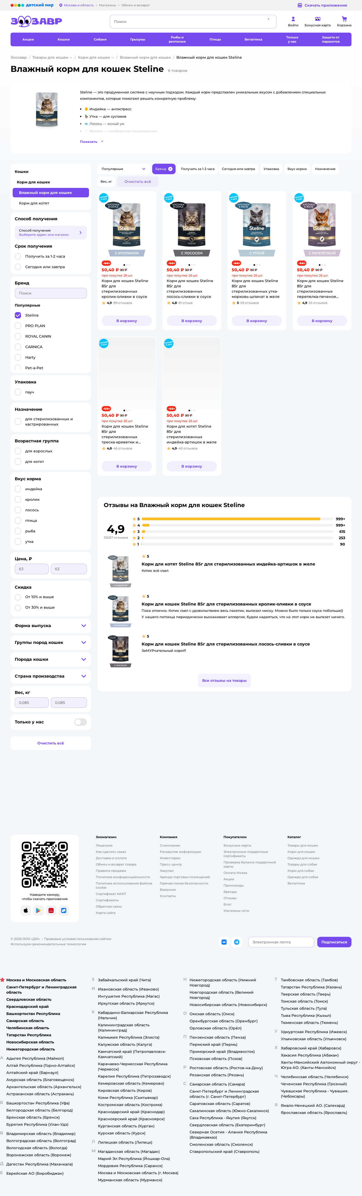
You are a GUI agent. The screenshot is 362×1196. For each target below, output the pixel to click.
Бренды (230, 892)
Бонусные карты (237, 845)
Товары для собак (302, 864)
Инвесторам (170, 858)
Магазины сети (236, 911)
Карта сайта (106, 913)
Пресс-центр (171, 864)
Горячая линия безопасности (184, 883)
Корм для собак (300, 871)
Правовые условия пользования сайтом (77, 939)
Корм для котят (34, 203)
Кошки (21, 171)
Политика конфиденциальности (123, 877)
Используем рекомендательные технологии (48, 944)
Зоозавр (19, 57)
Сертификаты (107, 900)
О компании (170, 845)
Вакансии (168, 890)
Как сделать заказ (111, 852)
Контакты (168, 896)
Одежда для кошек (303, 858)
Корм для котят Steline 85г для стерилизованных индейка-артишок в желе (228, 564)
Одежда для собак (302, 877)
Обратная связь (109, 906)
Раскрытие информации (180, 852)
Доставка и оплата (111, 858)
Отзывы (230, 898)
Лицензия (104, 845)
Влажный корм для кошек (145, 57)
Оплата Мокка (235, 873)
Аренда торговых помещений (185, 877)
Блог (228, 904)
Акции (229, 879)
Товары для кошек (50, 57)
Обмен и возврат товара (116, 864)
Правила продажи (111, 871)
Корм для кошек (94, 57)
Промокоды (234, 885)
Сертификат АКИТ (111, 894)
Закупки (166, 871)
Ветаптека (296, 883)
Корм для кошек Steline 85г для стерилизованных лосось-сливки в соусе (226, 644)
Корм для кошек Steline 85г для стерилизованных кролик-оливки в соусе (226, 604)
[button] (185, 140)
